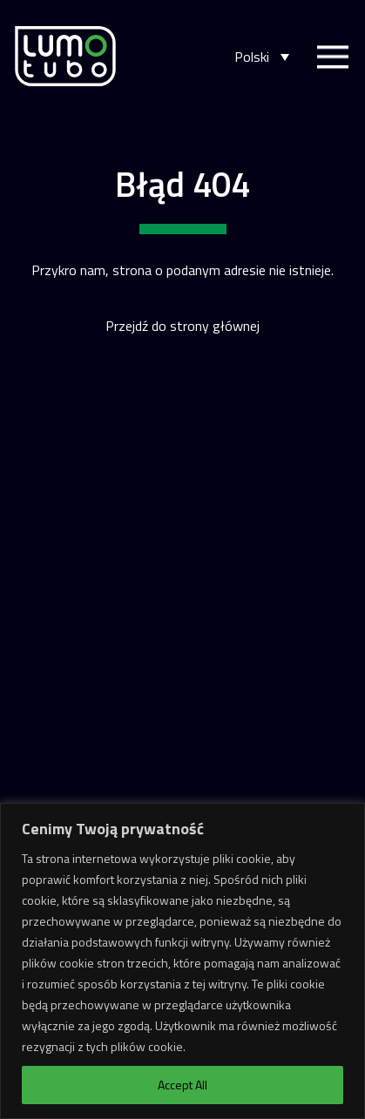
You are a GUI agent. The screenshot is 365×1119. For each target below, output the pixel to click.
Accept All (182, 1084)
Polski (251, 57)
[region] (182, 961)
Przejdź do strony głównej (182, 325)
